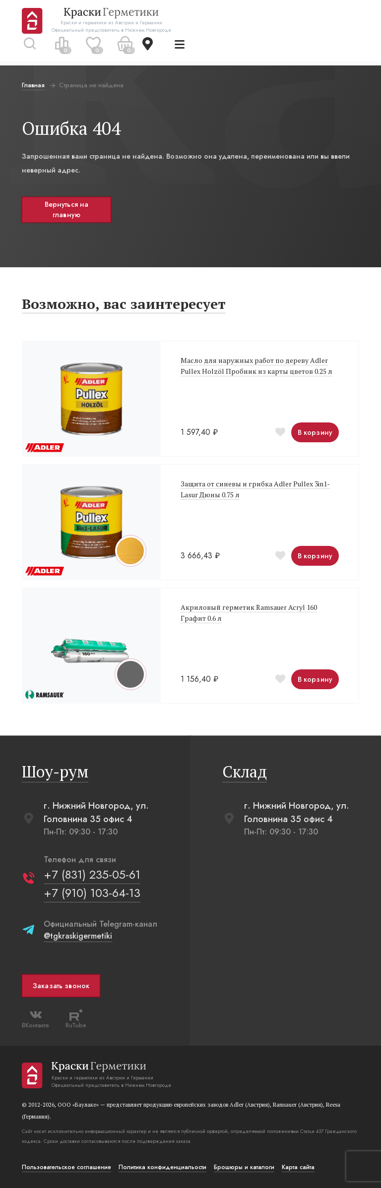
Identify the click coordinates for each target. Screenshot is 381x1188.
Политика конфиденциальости (162, 1167)
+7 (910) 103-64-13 (92, 892)
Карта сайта (298, 1167)
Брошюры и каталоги (244, 1167)
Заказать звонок (61, 986)
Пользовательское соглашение (66, 1167)
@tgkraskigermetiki (78, 936)
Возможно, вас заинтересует (124, 304)
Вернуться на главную (67, 209)
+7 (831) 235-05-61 (92, 874)
